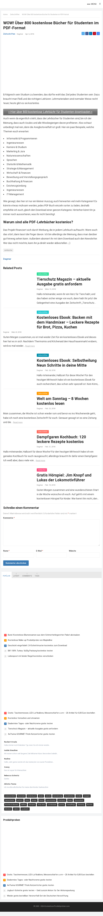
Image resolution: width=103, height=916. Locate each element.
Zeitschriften (15, 15)
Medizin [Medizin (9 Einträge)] (8, 813)
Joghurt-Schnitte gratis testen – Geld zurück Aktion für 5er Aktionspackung (41, 894)
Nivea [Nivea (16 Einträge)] (41, 804)
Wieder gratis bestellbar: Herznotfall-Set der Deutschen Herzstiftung (38, 899)
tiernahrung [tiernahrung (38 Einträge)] (57, 800)
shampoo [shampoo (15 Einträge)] (61, 804)
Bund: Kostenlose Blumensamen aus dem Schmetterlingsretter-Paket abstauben (43, 638)
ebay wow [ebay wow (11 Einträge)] (40, 808)
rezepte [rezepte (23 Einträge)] (86, 800)
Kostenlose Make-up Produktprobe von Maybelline (30, 643)
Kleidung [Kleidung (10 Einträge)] (80, 808)
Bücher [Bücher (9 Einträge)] (89, 808)
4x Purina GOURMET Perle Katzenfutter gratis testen (31, 738)
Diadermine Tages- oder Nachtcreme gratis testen (30, 727)
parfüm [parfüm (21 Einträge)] (19, 804)
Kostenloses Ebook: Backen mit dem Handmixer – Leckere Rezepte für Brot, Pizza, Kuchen (65, 325)
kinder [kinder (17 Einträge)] (34, 804)
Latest (16, 578)
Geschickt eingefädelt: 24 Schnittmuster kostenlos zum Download (37, 649)
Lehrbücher (9, 253)
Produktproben (12, 824)
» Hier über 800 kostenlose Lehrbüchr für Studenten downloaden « (51, 113)
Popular (6, 578)
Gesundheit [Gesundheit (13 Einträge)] (78, 804)
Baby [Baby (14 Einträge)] (69, 804)
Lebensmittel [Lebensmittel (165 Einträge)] (9, 800)
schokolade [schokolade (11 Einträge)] (51, 808)
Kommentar (9, 521)
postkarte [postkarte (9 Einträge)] (24, 813)
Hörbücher (42, 473)
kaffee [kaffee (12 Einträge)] (23, 808)
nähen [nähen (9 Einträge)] (16, 813)
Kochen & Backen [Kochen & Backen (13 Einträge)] (11, 808)
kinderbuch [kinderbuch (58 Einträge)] (31, 800)
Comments (26, 578)
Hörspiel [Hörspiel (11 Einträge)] (31, 808)
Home (6, 15)
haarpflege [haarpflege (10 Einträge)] (70, 808)
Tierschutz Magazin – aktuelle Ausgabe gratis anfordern (33, 732)
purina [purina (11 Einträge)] (61, 808)
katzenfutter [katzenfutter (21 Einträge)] (9, 804)
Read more (30, 349)
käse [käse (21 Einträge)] (27, 804)
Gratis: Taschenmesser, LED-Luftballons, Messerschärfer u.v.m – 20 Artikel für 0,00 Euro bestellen (51, 717)
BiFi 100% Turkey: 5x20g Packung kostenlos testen (30, 654)
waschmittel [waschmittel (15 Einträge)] (50, 804)
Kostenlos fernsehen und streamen (23, 722)
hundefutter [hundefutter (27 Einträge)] (69, 800)
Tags (36, 578)
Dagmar (20, 34)
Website (72, 554)
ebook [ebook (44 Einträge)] (47, 800)
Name (7, 554)
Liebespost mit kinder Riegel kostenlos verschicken (30, 659)
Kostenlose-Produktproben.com (57, 910)
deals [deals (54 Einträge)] (40, 800)
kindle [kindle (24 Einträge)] (78, 800)
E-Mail (39, 554)
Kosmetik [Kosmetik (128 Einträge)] (20, 800)
